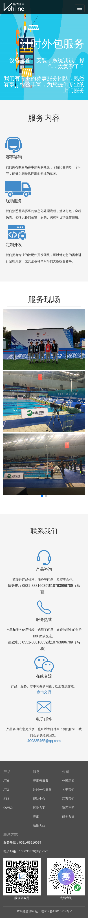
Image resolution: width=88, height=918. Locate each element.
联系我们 (68, 798)
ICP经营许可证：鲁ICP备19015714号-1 (45, 911)
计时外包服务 (42, 789)
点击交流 (44, 692)
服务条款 (68, 817)
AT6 (6, 780)
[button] (42, 496)
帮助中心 (39, 798)
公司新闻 (68, 780)
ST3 (6, 798)
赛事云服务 (40, 780)
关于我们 (68, 789)
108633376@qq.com (33, 851)
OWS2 (8, 808)
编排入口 (39, 826)
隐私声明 (68, 808)
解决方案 (39, 808)
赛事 (36, 817)
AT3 (6, 789)
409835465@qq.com (44, 741)
